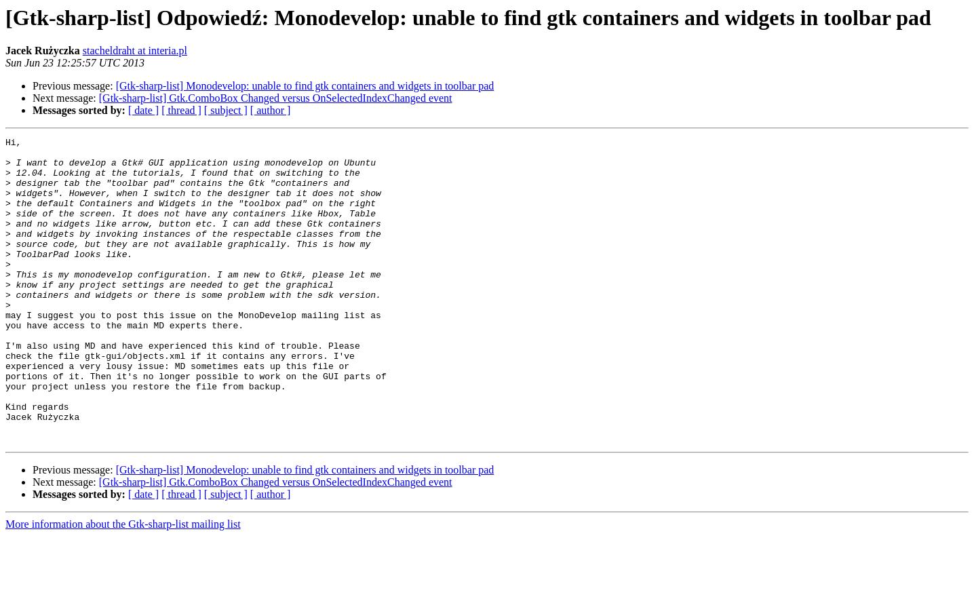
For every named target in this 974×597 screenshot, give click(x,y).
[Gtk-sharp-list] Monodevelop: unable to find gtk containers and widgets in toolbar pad (305, 86)
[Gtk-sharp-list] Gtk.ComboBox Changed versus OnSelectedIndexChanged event (275, 98)
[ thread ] (181, 110)
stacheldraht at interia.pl (135, 50)
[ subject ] (226, 110)
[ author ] (270, 110)
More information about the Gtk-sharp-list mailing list (123, 585)
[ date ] (143, 110)
